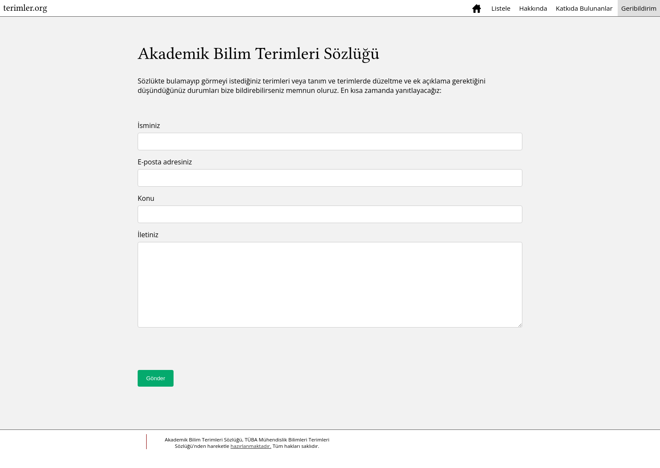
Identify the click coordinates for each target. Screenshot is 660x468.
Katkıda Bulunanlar (584, 8)
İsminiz (149, 125)
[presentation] (203, 353)
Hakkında (533, 8)
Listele (501, 8)
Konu (146, 198)
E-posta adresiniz (165, 162)
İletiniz (148, 234)
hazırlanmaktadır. (250, 446)
